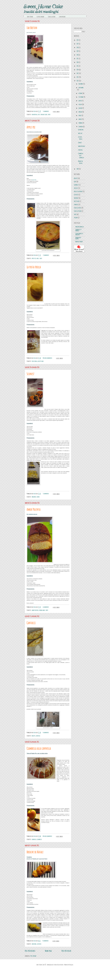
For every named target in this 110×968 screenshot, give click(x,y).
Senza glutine (51, 16)
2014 (78, 70)
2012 (78, 77)
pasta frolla (34, 179)
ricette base (41, 361)
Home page (48, 950)
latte (38, 114)
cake (75, 181)
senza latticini (77, 211)
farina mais (42, 610)
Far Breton (32, 27)
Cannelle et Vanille (78, 230)
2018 (78, 55)
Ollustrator (60, 965)
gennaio (81, 126)
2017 (78, 58)
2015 (78, 66)
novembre (81, 88)
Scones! (30, 374)
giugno (80, 108)
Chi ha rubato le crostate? (79, 234)
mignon (34, 497)
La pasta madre (40, 16)
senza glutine (77, 208)
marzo (80, 119)
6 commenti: (46, 607)
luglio (80, 104)
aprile (80, 115)
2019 (78, 51)
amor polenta (35, 610)
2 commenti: (46, 255)
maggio (80, 112)
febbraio (81, 123)
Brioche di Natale (35, 852)
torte (49, 114)
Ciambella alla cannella (39, 748)
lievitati (39, 944)
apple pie (34, 258)
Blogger (71, 965)
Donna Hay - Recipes (78, 238)
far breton (34, 114)
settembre (81, 97)
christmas (34, 944)
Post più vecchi (66, 950)
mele (37, 258)
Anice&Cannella (79, 227)
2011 (78, 81)
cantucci (38, 736)
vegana (76, 218)
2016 (78, 62)
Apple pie (31, 127)
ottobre (80, 93)
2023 (78, 40)
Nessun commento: (48, 358)
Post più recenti (30, 950)
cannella (34, 839)
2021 (78, 44)
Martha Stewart (79, 242)
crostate (76, 188)
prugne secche (44, 114)
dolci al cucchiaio (78, 191)
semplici (76, 204)
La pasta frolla (34, 267)
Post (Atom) (33, 956)
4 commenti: (46, 732)
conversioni (62, 16)
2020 (78, 47)
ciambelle (39, 839)
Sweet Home (30, 16)
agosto (80, 101)
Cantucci (31, 623)
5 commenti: (46, 111)
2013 (78, 73)
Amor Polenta (33, 509)
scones (38, 497)
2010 (78, 169)
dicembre (81, 84)
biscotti (33, 736)
